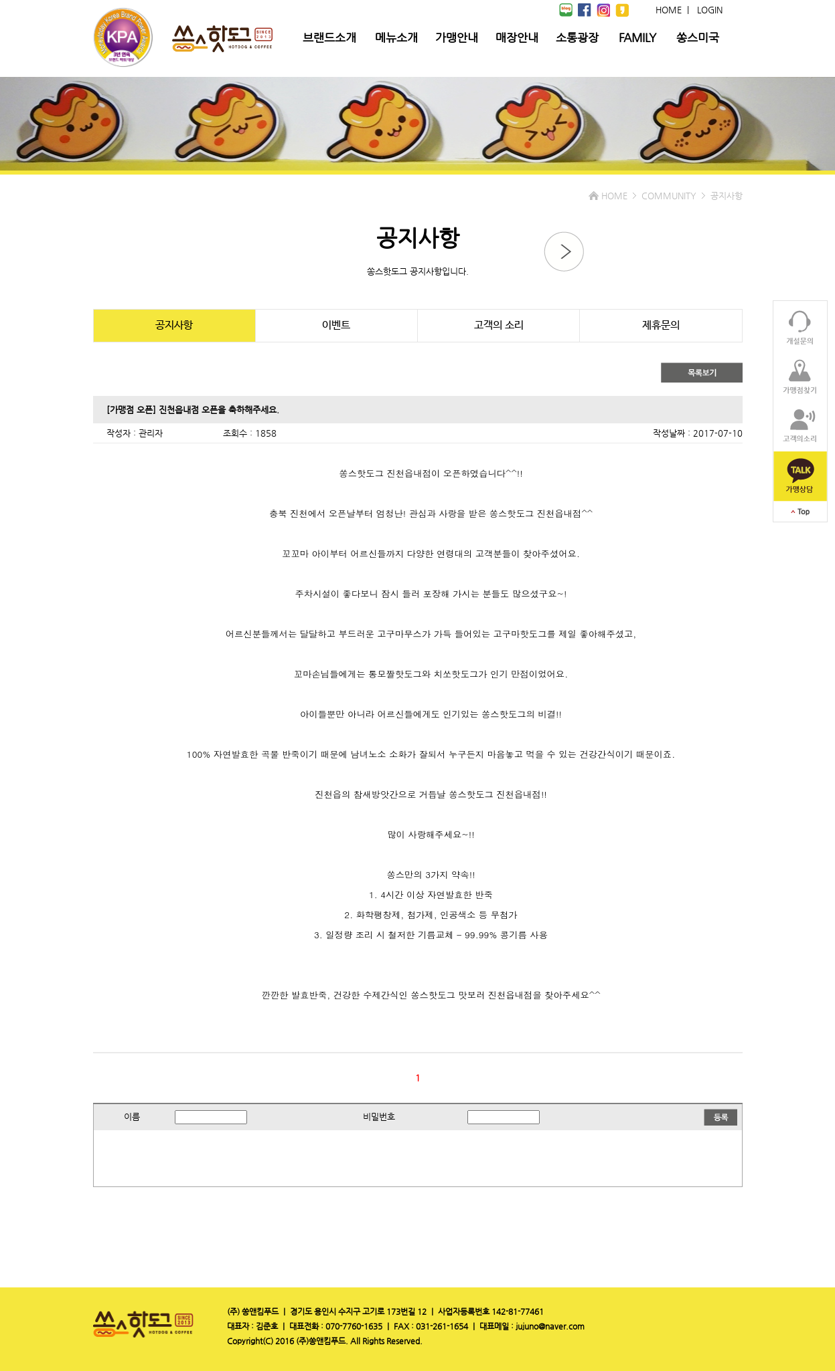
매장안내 (517, 37)
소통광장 (577, 37)
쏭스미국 (697, 37)
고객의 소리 (499, 325)
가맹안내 (456, 37)
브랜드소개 (329, 37)
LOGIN (710, 10)
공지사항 (174, 325)
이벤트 (336, 325)
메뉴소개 (396, 37)
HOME (669, 10)
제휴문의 (661, 325)
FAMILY (637, 37)
